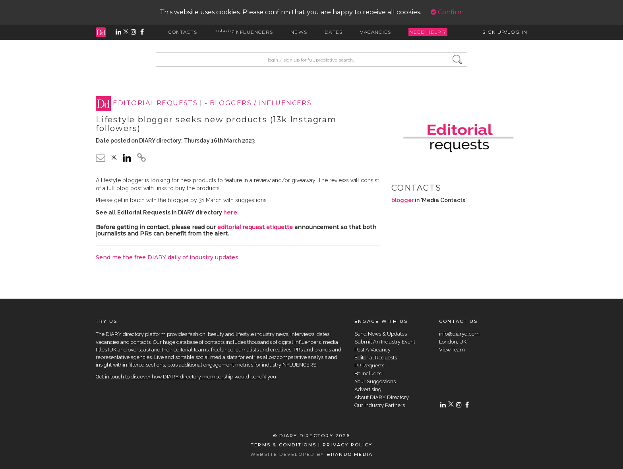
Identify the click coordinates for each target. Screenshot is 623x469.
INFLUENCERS (244, 32)
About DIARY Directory (381, 397)
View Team (452, 350)
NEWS (298, 32)
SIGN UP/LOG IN (504, 32)
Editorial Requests (375, 358)
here (230, 212)
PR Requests (369, 366)
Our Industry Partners (379, 405)
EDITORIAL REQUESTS (155, 103)
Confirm (447, 12)
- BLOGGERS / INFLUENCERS (258, 103)
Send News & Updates (380, 334)
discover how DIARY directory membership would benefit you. (204, 377)
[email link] (100, 158)
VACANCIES (375, 32)
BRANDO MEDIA (350, 454)
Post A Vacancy (372, 350)
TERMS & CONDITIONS (283, 445)
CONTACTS (182, 32)
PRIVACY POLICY (347, 445)
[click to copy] (141, 159)
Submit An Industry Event (384, 342)
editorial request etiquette (255, 227)
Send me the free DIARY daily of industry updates (167, 257)
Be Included (368, 373)
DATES (333, 32)
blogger (402, 200)
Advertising (367, 389)
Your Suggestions (375, 381)
